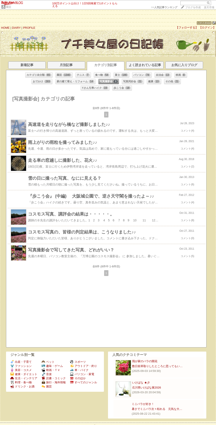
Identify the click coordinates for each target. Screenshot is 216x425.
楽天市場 (209, 7)
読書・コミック (54, 378)
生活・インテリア (23, 378)
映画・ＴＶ (51, 370)
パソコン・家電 (82, 374)
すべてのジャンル (83, 382)
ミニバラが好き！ (143, 404)
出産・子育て (21, 361)
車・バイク (79, 370)
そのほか (78, 378)
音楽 (47, 374)
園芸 (8, 6)
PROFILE (29, 27)
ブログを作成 (193, 7)
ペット (48, 361)
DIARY (16, 27)
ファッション (21, 366)
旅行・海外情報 (54, 382)
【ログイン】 (207, 27)
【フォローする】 (187, 27)
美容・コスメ (21, 370)
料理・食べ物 (21, 382)
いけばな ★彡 (142, 382)
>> (164, 7)
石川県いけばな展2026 (146, 387)
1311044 (204, 23)
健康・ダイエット (23, 374)
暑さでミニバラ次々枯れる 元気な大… (157, 409)
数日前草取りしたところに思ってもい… (157, 366)
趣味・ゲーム (52, 366)
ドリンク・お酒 (22, 386)
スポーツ (78, 361)
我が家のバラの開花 (144, 361)
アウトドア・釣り (83, 366)
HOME (5, 27)
